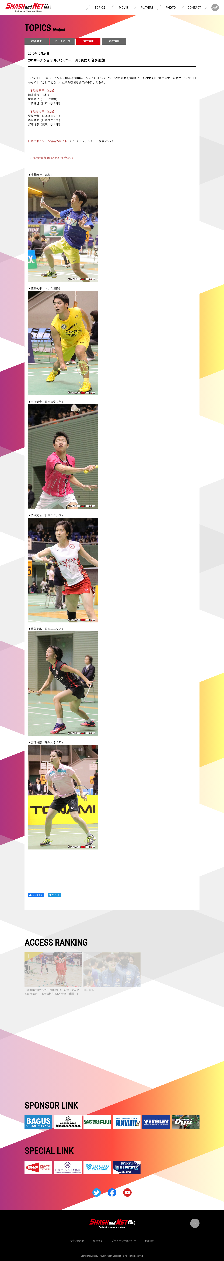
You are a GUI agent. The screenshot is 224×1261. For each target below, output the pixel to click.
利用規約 (150, 1240)
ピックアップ (62, 41)
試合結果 (36, 41)
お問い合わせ (76, 1240)
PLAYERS (147, 7)
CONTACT (194, 7)
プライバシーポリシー (123, 1240)
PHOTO (171, 7)
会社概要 (98, 1240)
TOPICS (100, 7)
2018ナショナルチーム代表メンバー (92, 141)
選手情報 (88, 41)
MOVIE (123, 7)
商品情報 (114, 41)
